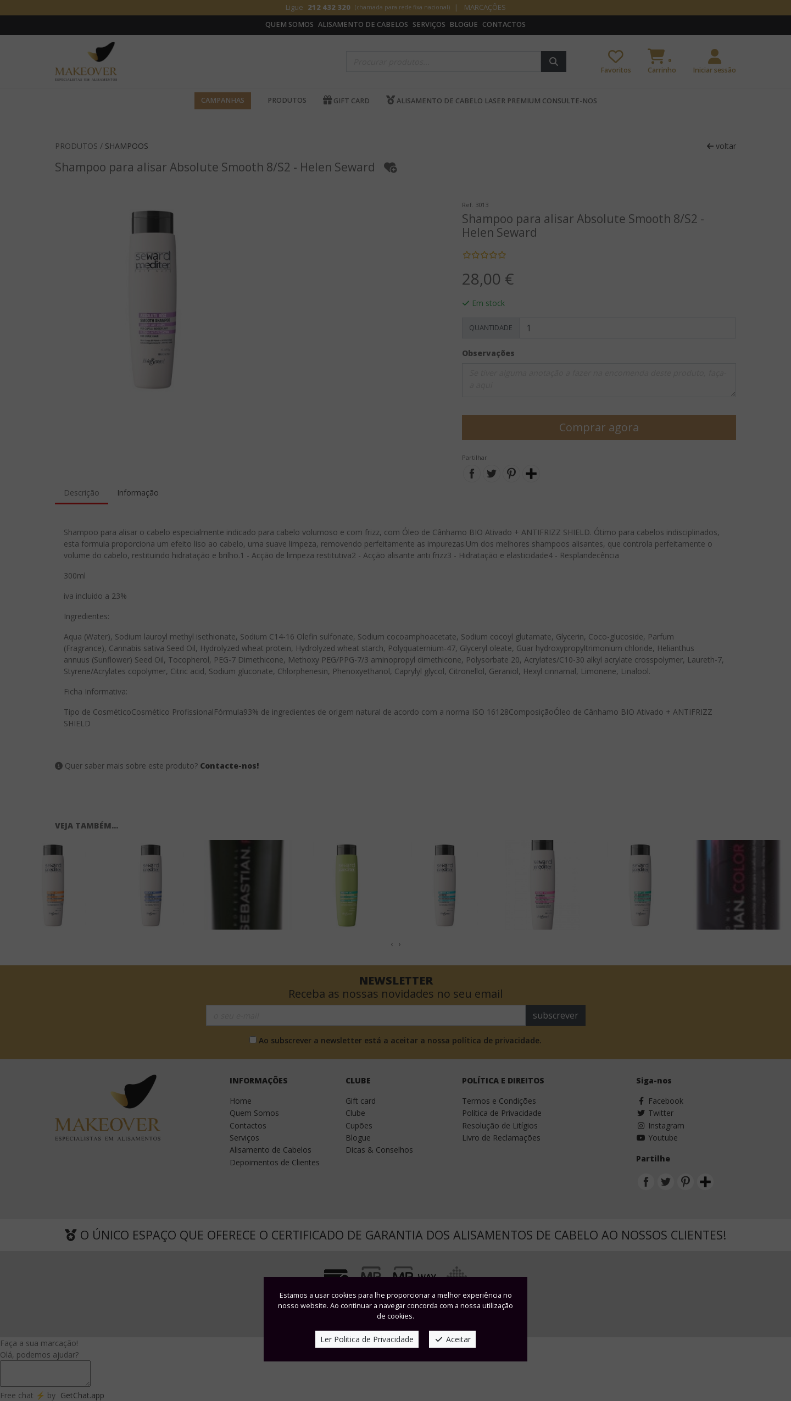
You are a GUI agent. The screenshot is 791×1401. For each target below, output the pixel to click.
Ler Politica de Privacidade (367, 1339)
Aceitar (452, 1339)
